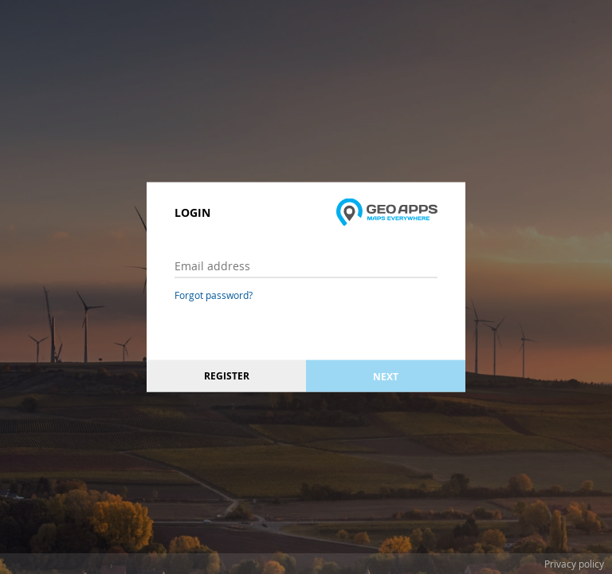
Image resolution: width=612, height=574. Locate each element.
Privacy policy (574, 563)
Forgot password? (214, 295)
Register (226, 376)
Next (385, 376)
